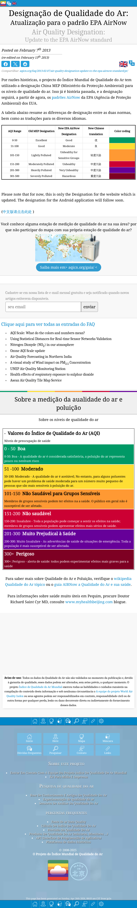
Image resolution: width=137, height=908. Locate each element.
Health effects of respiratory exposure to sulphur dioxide (52, 374)
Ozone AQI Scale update (27, 351)
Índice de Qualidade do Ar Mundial (41, 687)
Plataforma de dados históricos (68, 842)
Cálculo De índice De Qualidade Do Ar (68, 826)
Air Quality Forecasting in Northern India (41, 357)
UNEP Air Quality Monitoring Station (38, 369)
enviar (90, 306)
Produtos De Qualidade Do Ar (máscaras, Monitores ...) (68, 834)
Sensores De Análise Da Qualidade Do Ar (68, 803)
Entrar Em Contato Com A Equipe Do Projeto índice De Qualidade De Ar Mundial (68, 773)
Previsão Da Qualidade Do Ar (69, 830)
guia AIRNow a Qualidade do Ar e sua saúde (92, 584)
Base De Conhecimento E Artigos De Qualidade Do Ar (68, 795)
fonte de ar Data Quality (68, 822)
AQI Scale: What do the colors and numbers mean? (47, 333)
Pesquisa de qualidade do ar (66, 786)
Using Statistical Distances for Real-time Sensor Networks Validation (61, 339)
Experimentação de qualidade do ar (68, 799)
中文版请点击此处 (17, 211)
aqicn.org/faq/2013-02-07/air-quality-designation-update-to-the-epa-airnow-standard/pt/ (74, 71)
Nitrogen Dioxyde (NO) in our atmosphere (42, 345)
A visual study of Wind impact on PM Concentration (50, 362)
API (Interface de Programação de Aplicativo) (68, 838)
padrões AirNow (66, 97)
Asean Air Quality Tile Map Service (36, 380)
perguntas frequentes (66, 812)
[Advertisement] (68, 644)
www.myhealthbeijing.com (89, 601)
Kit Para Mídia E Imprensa (69, 777)
